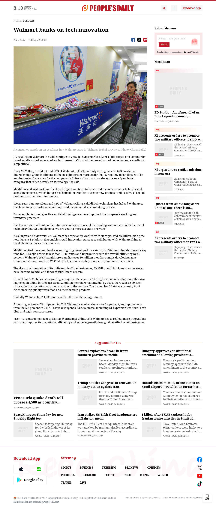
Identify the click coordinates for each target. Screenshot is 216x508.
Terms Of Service (191, 52)
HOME (17, 20)
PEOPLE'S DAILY (194, 497)
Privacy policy (132, 497)
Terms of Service (150, 497)
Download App (192, 8)
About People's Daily (172, 497)
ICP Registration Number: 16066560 (98, 498)
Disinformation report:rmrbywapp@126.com (36, 502)
